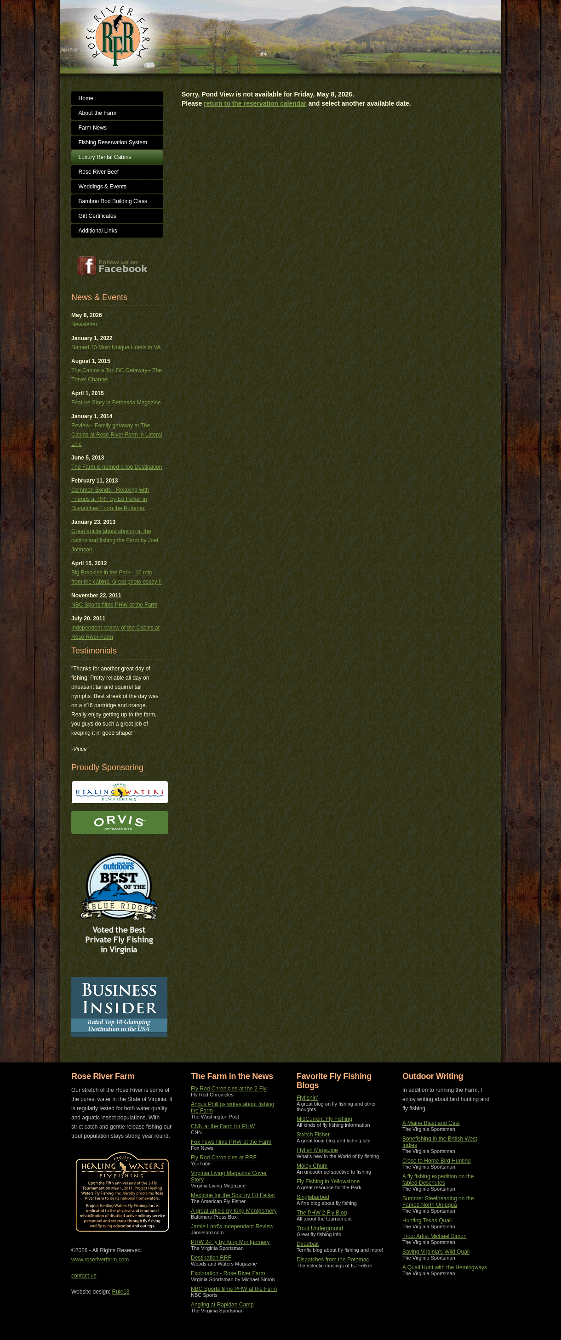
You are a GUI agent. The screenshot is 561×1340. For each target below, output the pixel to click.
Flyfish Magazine (317, 1150)
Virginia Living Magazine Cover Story (229, 1176)
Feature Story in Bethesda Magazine (116, 402)
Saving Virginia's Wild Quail (435, 1252)
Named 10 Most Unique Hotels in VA (116, 347)
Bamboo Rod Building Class (113, 201)
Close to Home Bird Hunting (436, 1161)
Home (86, 98)
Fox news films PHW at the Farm (231, 1142)
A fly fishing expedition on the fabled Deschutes (438, 1179)
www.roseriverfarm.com (100, 1259)
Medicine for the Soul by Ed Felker (233, 1195)
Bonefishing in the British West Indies (439, 1142)
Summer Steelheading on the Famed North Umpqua (438, 1201)
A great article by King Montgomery (234, 1211)
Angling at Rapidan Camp (222, 1304)
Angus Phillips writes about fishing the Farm (232, 1107)
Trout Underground (320, 1228)
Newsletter (84, 324)
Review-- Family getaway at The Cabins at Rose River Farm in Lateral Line (116, 434)
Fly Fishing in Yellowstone (328, 1181)
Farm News (93, 128)
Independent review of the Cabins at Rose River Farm (115, 632)
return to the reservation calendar (255, 103)
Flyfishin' (307, 1098)
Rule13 (121, 1292)
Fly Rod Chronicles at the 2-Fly (229, 1088)
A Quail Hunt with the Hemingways (444, 1267)
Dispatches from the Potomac (333, 1259)
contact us (84, 1275)
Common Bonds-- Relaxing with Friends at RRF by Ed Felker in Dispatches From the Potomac (110, 499)
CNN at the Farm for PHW (223, 1126)
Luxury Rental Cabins (105, 157)
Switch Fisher (313, 1134)
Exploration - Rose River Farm (228, 1273)
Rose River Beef (99, 172)
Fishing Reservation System (113, 142)
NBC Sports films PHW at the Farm (114, 605)
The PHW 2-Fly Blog (322, 1212)
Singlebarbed (313, 1197)
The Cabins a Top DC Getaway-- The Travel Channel (116, 375)
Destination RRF (211, 1258)
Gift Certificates (97, 216)
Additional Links (98, 230)
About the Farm (98, 113)
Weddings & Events (103, 186)
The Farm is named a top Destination (116, 467)
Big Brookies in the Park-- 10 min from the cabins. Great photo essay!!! (116, 577)
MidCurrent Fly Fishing (324, 1119)
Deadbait (308, 1244)
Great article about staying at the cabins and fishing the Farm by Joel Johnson (114, 540)
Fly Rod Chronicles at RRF (224, 1157)
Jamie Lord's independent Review (232, 1226)
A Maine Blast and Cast (431, 1123)
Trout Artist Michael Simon (434, 1236)
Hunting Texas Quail (427, 1220)
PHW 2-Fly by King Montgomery (230, 1242)
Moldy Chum (312, 1166)
